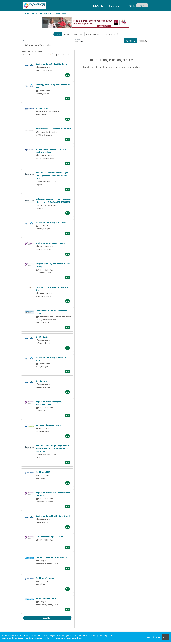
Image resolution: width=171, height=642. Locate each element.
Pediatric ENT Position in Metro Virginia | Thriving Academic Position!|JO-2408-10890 (53, 176)
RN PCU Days (41, 381)
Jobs (34, 13)
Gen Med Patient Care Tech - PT (49, 425)
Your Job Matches (93, 34)
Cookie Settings (153, 637)
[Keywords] (47, 40)
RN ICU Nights (42, 337)
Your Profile (46, 13)
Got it (165, 637)
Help (132, 6)
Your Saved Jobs (109, 34)
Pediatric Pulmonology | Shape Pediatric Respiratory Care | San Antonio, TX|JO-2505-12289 (53, 448)
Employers (114, 6)
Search (57, 34)
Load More (47, 618)
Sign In (142, 5)
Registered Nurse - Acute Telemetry (51, 243)
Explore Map (78, 34)
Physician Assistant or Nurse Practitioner (53, 128)
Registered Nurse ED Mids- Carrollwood (53, 516)
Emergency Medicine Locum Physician (52, 557)
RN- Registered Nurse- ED (47, 598)
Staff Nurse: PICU (43, 472)
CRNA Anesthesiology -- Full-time (50, 536)
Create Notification (63, 55)
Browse (67, 34)
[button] (143, 40)
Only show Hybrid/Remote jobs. (38, 45)
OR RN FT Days (42, 108)
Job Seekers (99, 6)
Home (26, 13)
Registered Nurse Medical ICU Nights (51, 64)
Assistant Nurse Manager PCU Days (51, 222)
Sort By (25, 55)
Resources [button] (61, 13)
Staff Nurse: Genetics (45, 578)
